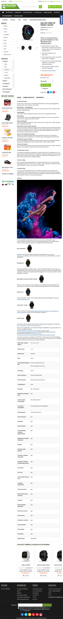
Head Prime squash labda (8, 123)
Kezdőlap (4, 59)
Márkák (4, 23)
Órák (5, 67)
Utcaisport (37, 12)
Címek (34, 597)
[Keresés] (31, 6)
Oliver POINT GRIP (7, 108)
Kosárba (45, 85)
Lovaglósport (27, 12)
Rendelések (36, 593)
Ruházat (6, 75)
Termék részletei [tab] (28, 97)
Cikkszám (43, 27)
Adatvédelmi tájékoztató (23, 597)
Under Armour (7, 54)
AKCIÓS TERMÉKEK (5, 589)
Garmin (5, 37)
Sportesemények (7, 16)
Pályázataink (18, 16)
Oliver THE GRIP (6, 152)
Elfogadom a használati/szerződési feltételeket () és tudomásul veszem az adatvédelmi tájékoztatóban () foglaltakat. (35, 609)
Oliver (5, 46)
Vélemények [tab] (40, 97)
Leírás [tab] (19, 97)
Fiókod (35, 585)
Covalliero (6, 34)
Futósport (9, 12)
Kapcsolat (3, 1)
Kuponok (35, 599)
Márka (42, 29)
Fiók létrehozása (57, 1)
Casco (5, 31)
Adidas (5, 26)
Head (5, 40)
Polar (4, 49)
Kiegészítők (7, 78)
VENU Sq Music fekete (43, 565)
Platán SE (57, 12)
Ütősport (18, 12)
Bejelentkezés (46, 1)
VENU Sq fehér (26, 565)
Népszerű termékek (7, 96)
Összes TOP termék (8, 174)
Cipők (5, 64)
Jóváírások (35, 595)
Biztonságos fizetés (22, 595)
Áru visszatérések (37, 591)
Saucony (5, 51)
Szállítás (19, 593)
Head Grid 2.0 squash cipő (8, 167)
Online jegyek (47, 12)
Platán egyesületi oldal (23, 599)
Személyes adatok (37, 589)
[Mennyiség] (49, 81)
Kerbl (4, 43)
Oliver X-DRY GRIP (7, 137)
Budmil (5, 29)
